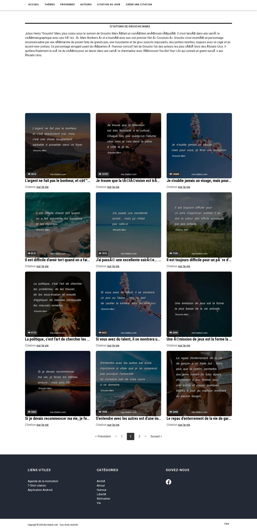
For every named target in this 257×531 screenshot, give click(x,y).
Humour (102, 490)
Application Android (40, 490)
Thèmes (50, 4)
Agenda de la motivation (43, 481)
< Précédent (103, 436)
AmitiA (101, 481)
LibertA (101, 494)
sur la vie (42, 187)
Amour (101, 485)
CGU (226, 524)
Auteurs (86, 4)
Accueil (33, 4)
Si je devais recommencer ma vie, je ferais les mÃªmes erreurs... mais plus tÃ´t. (89, 418)
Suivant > (156, 436)
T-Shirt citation (37, 485)
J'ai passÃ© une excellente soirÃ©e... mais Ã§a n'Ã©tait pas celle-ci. (152, 260)
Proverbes (67, 4)
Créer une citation (139, 4)
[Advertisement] (134, 85)
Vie (99, 503)
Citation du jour (108, 4)
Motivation (103, 498)
